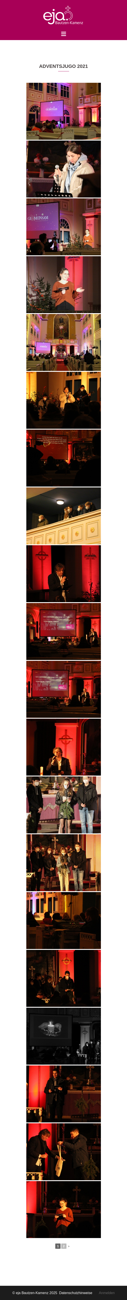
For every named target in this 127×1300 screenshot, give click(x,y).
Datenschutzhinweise (79, 1293)
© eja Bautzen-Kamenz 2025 (35, 1293)
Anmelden (107, 1293)
